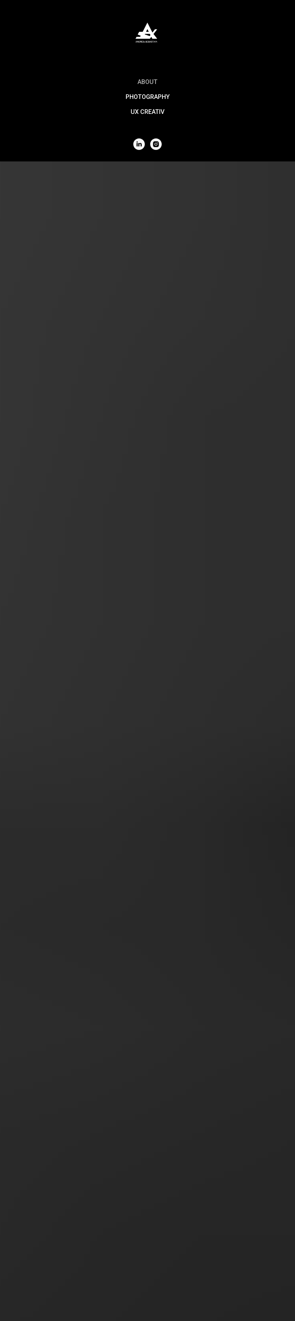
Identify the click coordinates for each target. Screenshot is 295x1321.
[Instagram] (156, 144)
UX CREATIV (147, 111)
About (147, 82)
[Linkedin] (139, 144)
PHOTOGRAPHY (148, 96)
